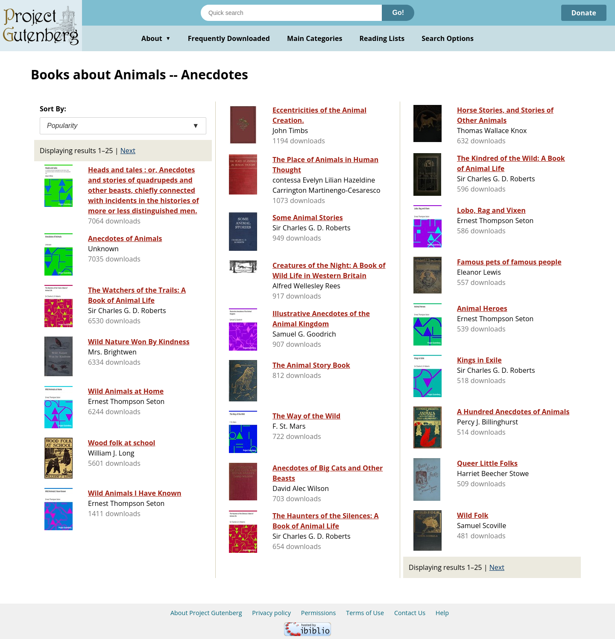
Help (442, 613)
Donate (583, 12)
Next (127, 150)
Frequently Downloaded (229, 38)
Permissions (318, 613)
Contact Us (409, 613)
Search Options (448, 38)
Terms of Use (365, 613)
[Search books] (291, 13)
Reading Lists (382, 38)
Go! (398, 12)
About (156, 38)
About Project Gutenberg (206, 613)
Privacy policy (271, 613)
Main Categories (315, 38)
